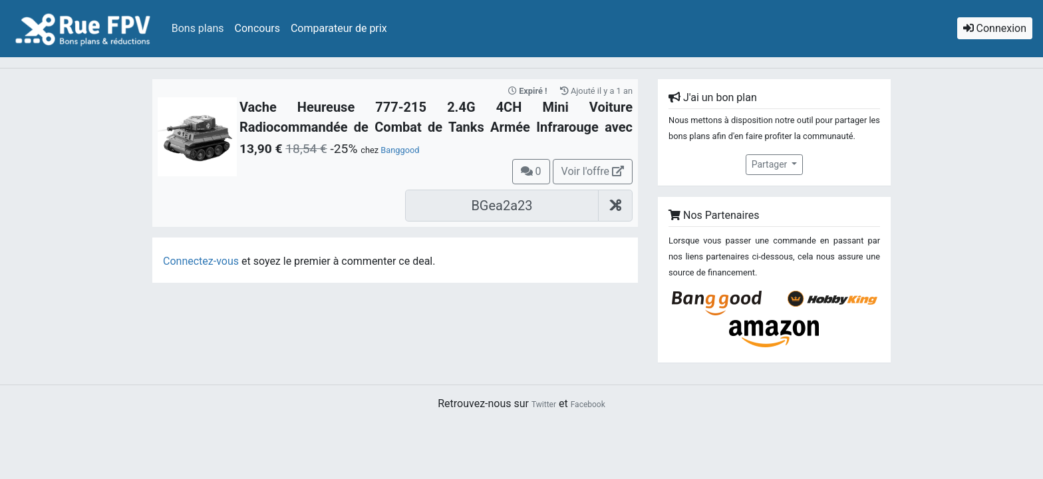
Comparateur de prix (339, 28)
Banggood (399, 150)
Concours (257, 28)
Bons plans (198, 28)
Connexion (994, 28)
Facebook (588, 404)
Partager (771, 164)
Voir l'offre (592, 171)
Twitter (543, 404)
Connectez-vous (201, 261)
